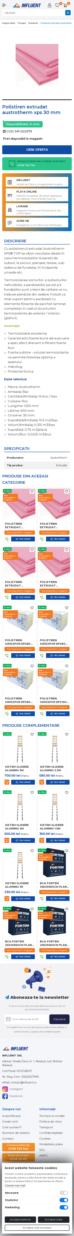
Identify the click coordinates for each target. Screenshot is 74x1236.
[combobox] (37, 12)
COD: (10, 131)
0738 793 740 (18, 1147)
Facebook (12, 1096)
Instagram (12, 1089)
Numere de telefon (16, 1133)
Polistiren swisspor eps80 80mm (17, 642)
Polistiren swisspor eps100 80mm (53, 700)
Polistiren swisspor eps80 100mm (17, 700)
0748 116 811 (18, 1157)
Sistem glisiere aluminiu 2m (17, 826)
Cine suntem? (12, 1127)
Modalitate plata (51, 1144)
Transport (46, 1127)
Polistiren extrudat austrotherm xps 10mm (54, 583)
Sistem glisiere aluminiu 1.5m (52, 826)
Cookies (45, 1138)
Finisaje (22, 23)
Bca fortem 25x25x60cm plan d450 (18, 943)
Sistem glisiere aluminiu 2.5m (52, 768)
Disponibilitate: (17, 124)
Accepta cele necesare (37, 1227)
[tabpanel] (37, 65)
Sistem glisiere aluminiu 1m (17, 885)
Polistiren (33, 23)
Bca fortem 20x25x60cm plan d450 (53, 943)
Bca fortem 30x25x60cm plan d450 (53, 885)
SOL (42, 1150)
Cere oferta (37, 149)
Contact (8, 1138)
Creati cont (10, 1121)
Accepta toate (53, 1219)
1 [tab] (37, 102)
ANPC (43, 1155)
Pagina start (8, 23)
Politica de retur (50, 1121)
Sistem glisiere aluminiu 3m (17, 768)
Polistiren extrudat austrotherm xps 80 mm (19, 525)
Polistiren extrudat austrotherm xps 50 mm (54, 525)
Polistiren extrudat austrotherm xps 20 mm (19, 583)
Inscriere (59, 1019)
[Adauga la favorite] (32, 491)
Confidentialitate (51, 1133)
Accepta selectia (20, 1219)
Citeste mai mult (15, 1185)
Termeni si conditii (51, 1116)
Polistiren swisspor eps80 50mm (52, 642)
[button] (6, 5)
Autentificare (11, 1116)
